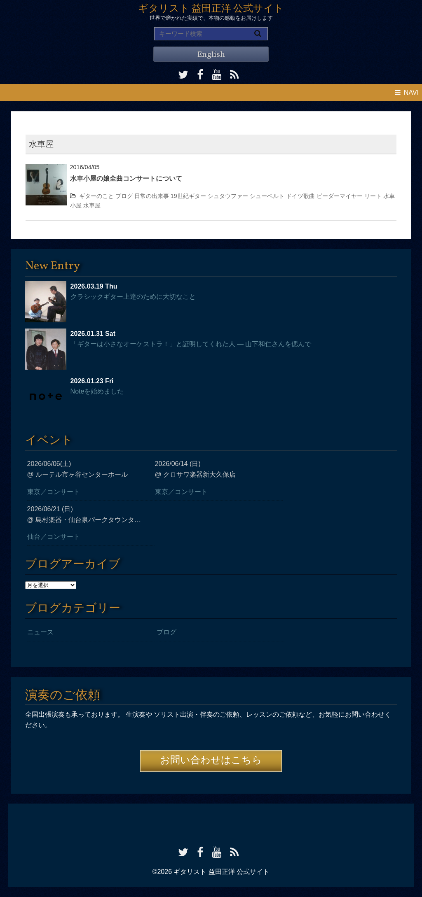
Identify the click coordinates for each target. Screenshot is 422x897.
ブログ (124, 196)
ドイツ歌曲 (300, 196)
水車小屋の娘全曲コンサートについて (126, 178)
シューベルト (267, 196)
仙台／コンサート (53, 536)
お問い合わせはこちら (211, 761)
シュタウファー (228, 196)
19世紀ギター (188, 196)
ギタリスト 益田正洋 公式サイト (211, 9)
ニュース (40, 632)
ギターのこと (96, 196)
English (211, 55)
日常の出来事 (151, 196)
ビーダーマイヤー (339, 196)
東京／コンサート (53, 491)
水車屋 (92, 205)
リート (373, 196)
